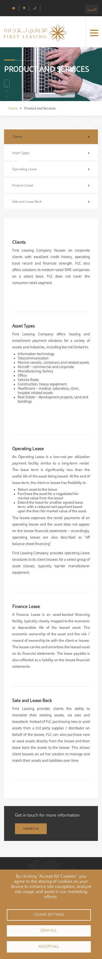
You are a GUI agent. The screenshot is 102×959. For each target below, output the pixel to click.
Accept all (49, 946)
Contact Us (31, 828)
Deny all (49, 931)
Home (13, 108)
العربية (91, 9)
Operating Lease (24, 169)
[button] (94, 33)
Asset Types (20, 153)
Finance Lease (22, 185)
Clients (17, 136)
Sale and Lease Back (27, 201)
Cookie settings (48, 915)
